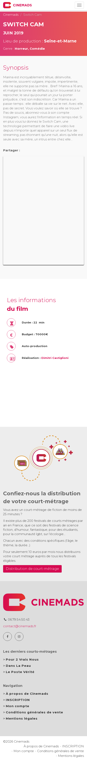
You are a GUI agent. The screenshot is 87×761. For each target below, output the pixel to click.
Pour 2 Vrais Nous (22, 659)
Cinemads (10, 15)
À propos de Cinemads (27, 694)
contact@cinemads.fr (19, 626)
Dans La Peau (18, 666)
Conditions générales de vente (34, 712)
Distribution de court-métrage (32, 569)
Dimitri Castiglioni (55, 357)
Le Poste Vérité (20, 672)
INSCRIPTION (18, 700)
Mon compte (17, 706)
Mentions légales (22, 718)
